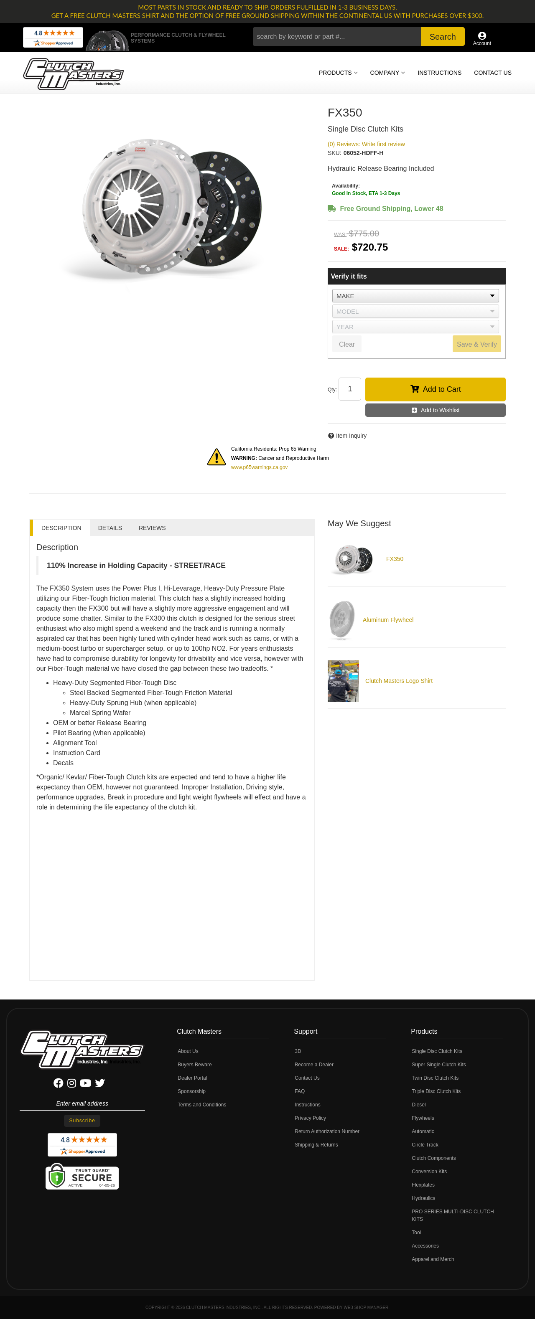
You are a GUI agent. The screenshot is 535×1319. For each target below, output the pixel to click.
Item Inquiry (351, 435)
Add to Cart (442, 389)
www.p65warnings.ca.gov (259, 467)
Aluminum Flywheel (388, 619)
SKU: (334, 153)
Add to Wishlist (440, 410)
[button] (359, 36)
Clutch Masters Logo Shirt (399, 680)
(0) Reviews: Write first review (366, 144)
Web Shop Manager (366, 1307)
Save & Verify (477, 344)
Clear (347, 344)
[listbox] (415, 295)
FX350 (394, 559)
